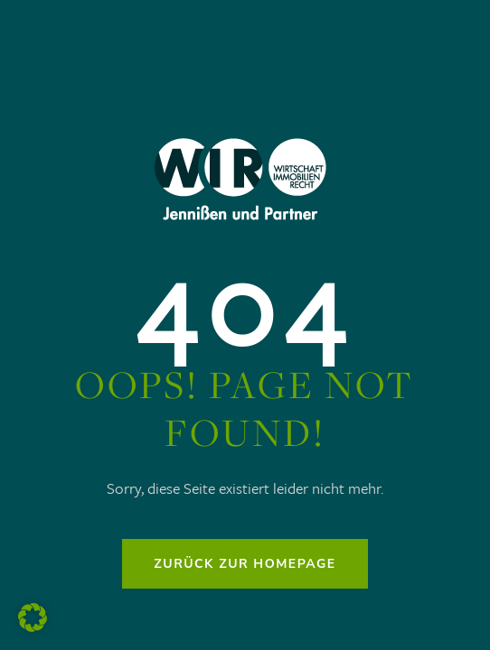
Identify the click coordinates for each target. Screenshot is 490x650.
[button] (32, 617)
